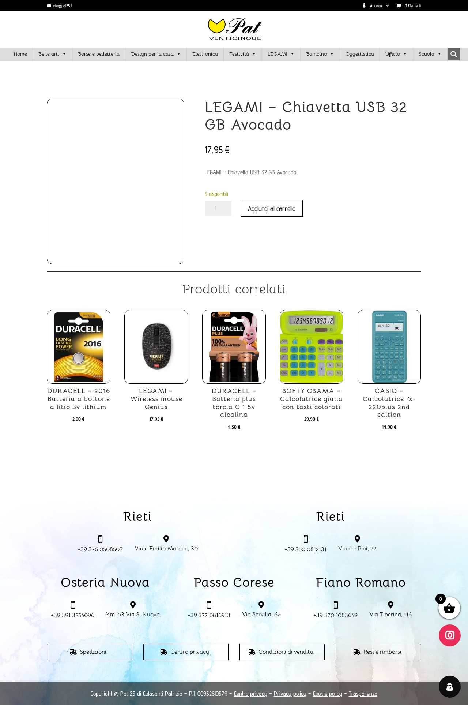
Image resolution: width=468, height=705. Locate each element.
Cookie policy (327, 693)
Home (20, 54)
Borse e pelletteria (99, 54)
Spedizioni (93, 652)
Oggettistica (360, 54)
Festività (242, 54)
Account (372, 5)
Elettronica (205, 54)
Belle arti (52, 54)
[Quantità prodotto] (218, 208)
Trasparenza (363, 693)
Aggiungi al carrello (271, 208)
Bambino (320, 54)
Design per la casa (156, 54)
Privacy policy (290, 693)
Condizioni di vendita (285, 652)
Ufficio (396, 54)
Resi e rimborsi (382, 652)
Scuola (430, 54)
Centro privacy (189, 652)
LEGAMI (281, 54)
